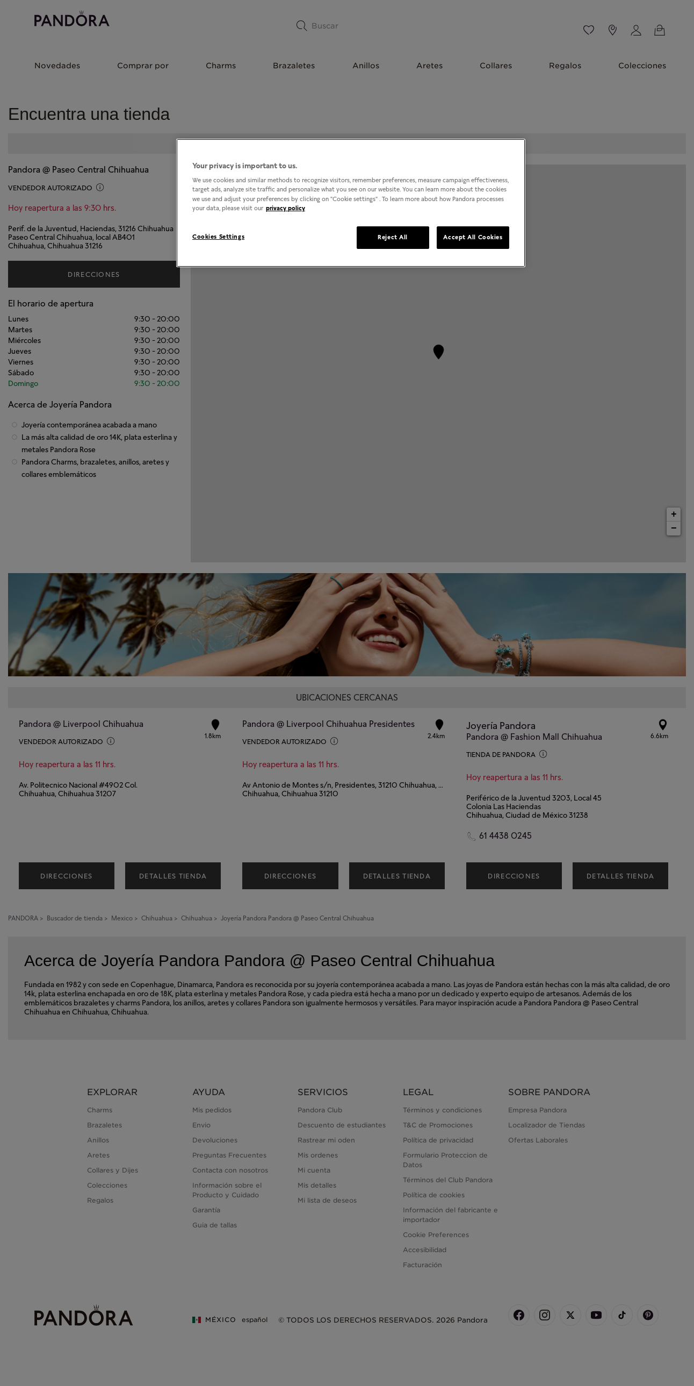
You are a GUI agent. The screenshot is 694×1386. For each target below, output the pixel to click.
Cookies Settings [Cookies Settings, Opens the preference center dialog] (218, 236)
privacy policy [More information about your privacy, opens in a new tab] (285, 208)
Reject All (393, 237)
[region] (350, 203)
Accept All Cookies (472, 237)
